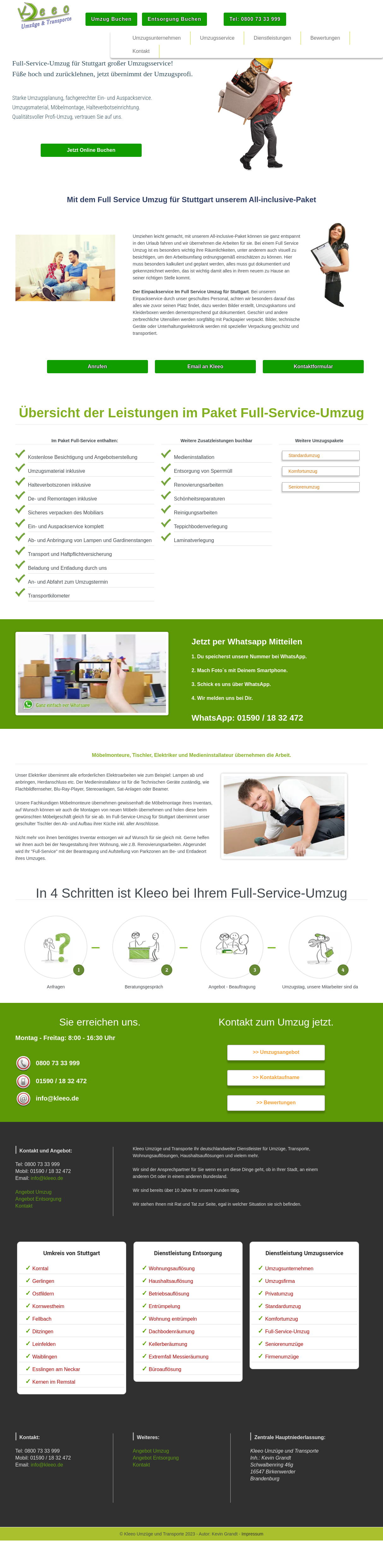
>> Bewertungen (276, 1102)
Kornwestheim (48, 1306)
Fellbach (41, 1319)
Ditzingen (43, 1331)
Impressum (252, 1533)
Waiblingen (44, 1356)
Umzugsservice (217, 38)
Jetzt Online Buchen (91, 150)
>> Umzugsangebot (276, 1052)
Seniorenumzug (304, 486)
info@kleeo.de (47, 1178)
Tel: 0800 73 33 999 (254, 19)
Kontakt (23, 1206)
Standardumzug (304, 455)
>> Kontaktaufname (276, 1077)
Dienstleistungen (272, 38)
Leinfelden (44, 1344)
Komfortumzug (303, 471)
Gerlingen (43, 1281)
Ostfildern (43, 1293)
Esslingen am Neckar (56, 1369)
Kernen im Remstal (53, 1382)
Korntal (40, 1268)
